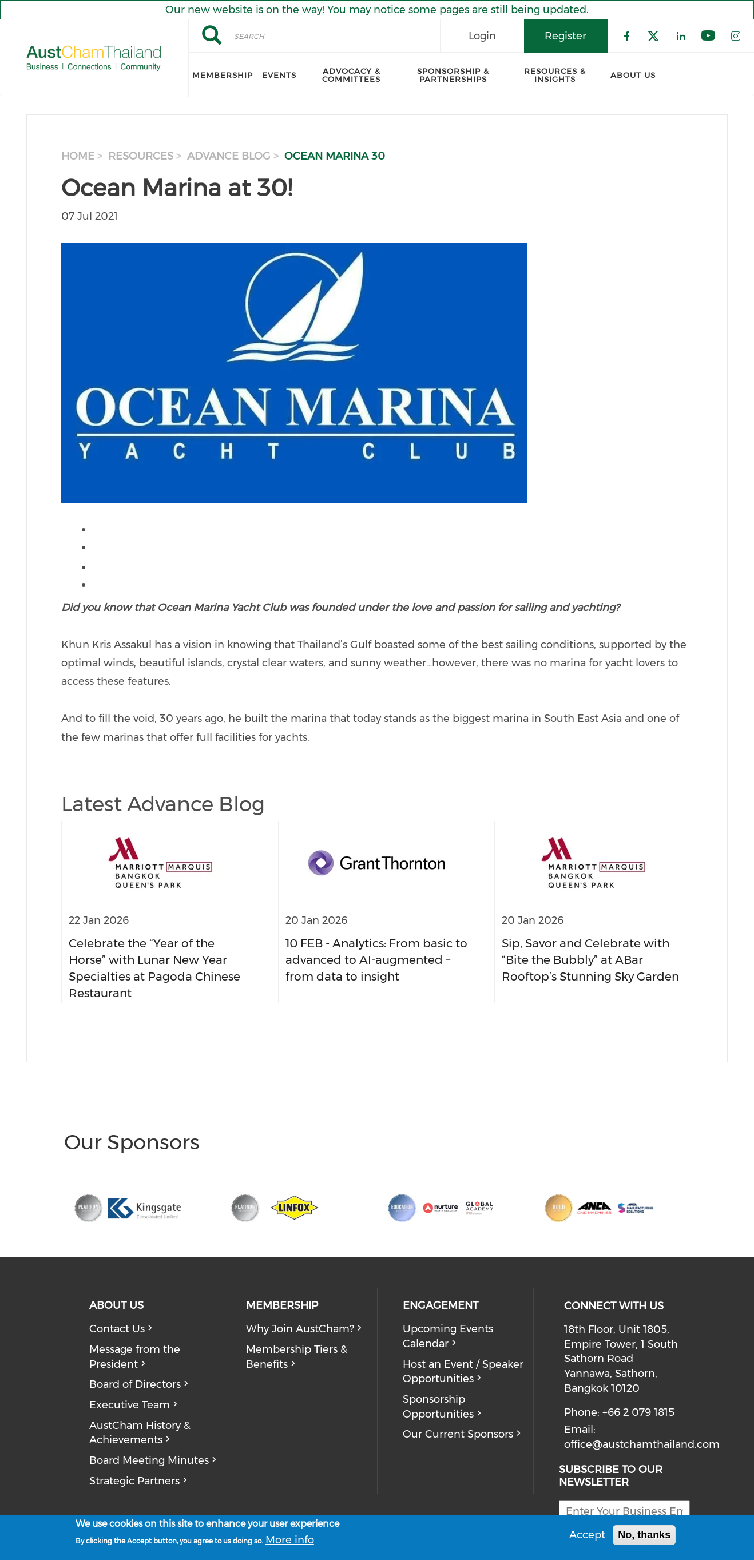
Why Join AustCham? (300, 1329)
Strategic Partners (134, 1481)
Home (77, 156)
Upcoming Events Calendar (448, 1336)
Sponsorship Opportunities (438, 1406)
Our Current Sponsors (458, 1434)
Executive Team (129, 1405)
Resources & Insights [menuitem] (555, 75)
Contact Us (117, 1329)
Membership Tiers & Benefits (296, 1357)
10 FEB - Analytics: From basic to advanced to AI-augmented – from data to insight (376, 959)
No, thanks (644, 1535)
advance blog (229, 156)
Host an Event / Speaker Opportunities (463, 1372)
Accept (587, 1535)
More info (289, 1540)
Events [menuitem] (279, 75)
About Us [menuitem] (633, 75)
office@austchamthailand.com (642, 1444)
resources (140, 156)
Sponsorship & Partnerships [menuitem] (453, 75)
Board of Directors (135, 1384)
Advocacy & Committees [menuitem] (351, 75)
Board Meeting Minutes (149, 1460)
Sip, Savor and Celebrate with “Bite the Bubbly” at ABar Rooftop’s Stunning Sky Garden (590, 959)
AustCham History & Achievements (140, 1433)
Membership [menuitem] (222, 75)
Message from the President (134, 1357)
